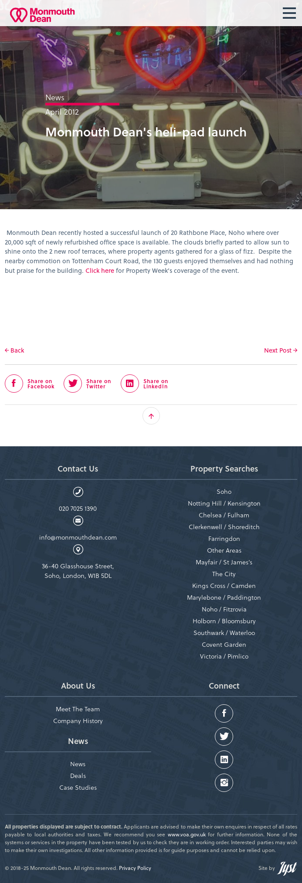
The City (224, 573)
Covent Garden (224, 644)
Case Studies (78, 787)
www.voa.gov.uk (187, 834)
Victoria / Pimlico (224, 656)
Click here (99, 270)
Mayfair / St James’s (224, 562)
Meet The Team (78, 708)
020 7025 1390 (78, 508)
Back (14, 350)
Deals (78, 775)
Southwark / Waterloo (224, 632)
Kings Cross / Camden (224, 585)
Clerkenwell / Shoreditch (224, 526)
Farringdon (224, 538)
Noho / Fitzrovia (224, 609)
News (77, 763)
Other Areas (224, 550)
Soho (224, 491)
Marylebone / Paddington (224, 597)
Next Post (280, 350)
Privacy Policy (135, 868)
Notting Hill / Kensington (224, 503)
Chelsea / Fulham (224, 515)
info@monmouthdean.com (78, 537)
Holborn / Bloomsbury (224, 620)
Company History (78, 720)
